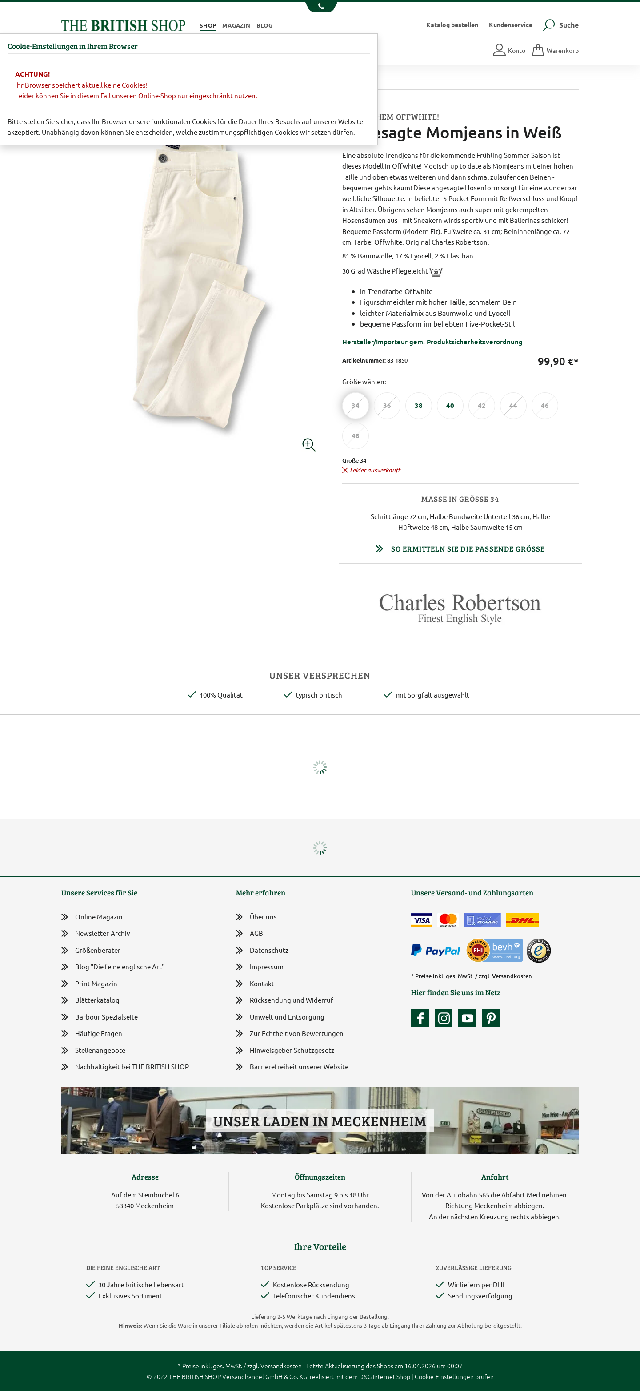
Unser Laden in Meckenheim (319, 1120)
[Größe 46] (545, 405)
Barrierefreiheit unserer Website (292, 1067)
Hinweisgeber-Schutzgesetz (285, 1051)
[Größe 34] (355, 405)
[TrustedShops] (538, 950)
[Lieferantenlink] (461, 612)
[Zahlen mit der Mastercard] (448, 920)
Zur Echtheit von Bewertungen (290, 1034)
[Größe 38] (418, 405)
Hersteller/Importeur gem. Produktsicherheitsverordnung (432, 341)
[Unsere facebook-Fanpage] (422, 1018)
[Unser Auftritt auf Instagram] (446, 1018)
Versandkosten (512, 976)
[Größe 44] (513, 405)
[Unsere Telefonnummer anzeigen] (320, 7)
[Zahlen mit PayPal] (437, 951)
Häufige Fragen (91, 1033)
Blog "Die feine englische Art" (112, 966)
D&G (365, 1376)
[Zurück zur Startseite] (123, 24)
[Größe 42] (481, 405)
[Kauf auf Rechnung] (482, 920)
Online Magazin (92, 917)
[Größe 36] (387, 405)
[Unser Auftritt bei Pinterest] (491, 1018)
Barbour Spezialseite (99, 1017)
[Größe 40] (450, 405)
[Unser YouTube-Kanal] (469, 1018)
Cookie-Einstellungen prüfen (454, 1376)
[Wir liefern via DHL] (522, 920)
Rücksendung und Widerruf (284, 1001)
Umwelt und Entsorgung (280, 1017)
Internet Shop (391, 1376)
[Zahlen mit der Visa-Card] (421, 920)
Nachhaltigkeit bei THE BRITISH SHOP (125, 1066)
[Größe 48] (355, 436)
